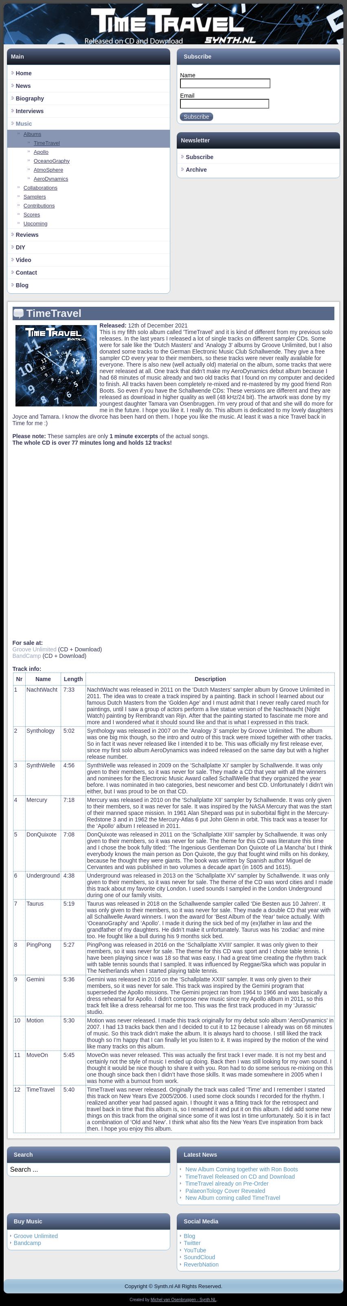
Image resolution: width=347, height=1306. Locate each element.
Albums (32, 134)
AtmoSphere (48, 170)
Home (24, 73)
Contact (26, 272)
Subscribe (196, 117)
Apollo (41, 152)
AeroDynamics (51, 179)
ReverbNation (201, 1264)
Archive (196, 169)
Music (24, 123)
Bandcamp (27, 1243)
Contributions (39, 206)
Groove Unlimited (35, 649)
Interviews (30, 111)
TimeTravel (47, 143)
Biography (30, 98)
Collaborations (40, 188)
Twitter (192, 1243)
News (23, 86)
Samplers (35, 197)
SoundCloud (199, 1257)
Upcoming (36, 224)
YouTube (195, 1250)
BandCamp (27, 656)
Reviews (27, 234)
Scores (32, 215)
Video (23, 260)
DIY (20, 247)
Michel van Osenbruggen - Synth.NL (183, 1299)
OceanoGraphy (52, 161)
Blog (22, 285)
